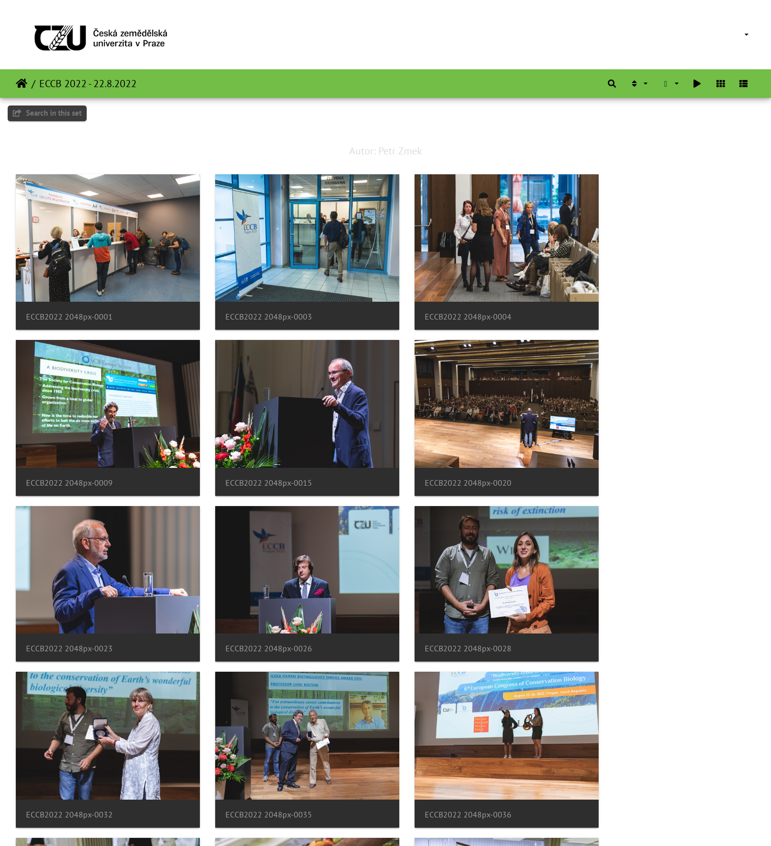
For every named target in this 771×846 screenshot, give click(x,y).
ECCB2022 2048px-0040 (258, 784)
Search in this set (47, 113)
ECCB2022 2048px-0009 (635, 309)
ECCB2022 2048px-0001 (69, 309)
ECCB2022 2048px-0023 (446, 467)
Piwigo (407, 824)
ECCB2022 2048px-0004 (446, 309)
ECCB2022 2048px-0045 (446, 784)
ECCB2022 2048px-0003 (258, 309)
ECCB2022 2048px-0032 (258, 626)
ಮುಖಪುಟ (22, 83)
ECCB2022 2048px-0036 (635, 626)
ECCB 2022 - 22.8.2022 (88, 83)
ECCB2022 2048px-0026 (635, 467)
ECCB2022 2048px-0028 (69, 626)
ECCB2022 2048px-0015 (69, 467)
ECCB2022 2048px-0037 (69, 784)
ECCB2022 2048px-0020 (258, 467)
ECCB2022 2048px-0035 (446, 626)
